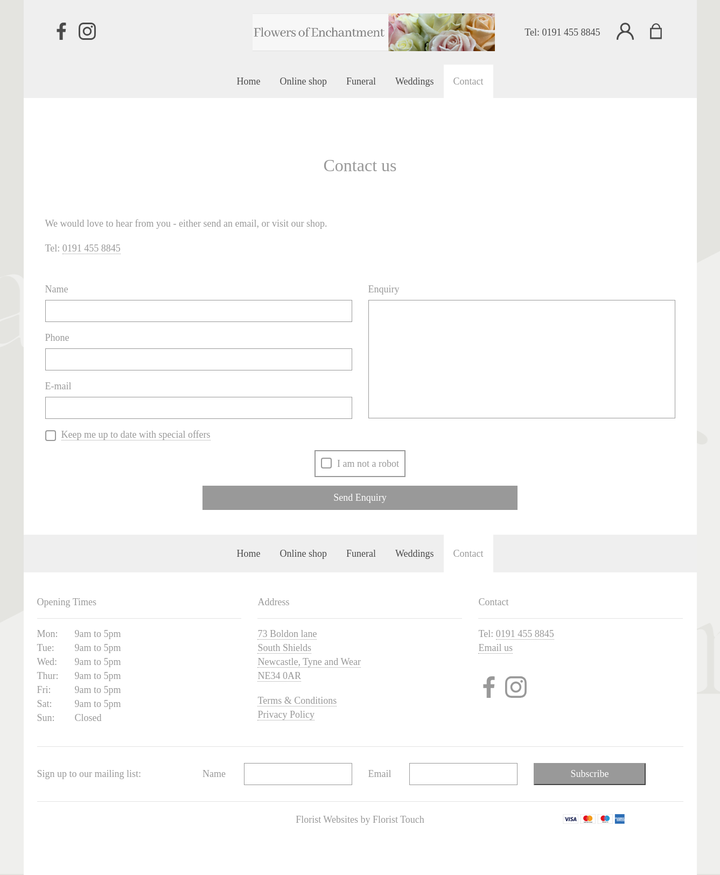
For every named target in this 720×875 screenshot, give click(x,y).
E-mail (58, 386)
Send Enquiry (360, 497)
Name (56, 289)
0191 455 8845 (571, 32)
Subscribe (590, 773)
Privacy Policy (285, 714)
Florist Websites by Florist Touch (360, 819)
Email (380, 773)
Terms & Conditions (297, 700)
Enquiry (384, 289)
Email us (495, 647)
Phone (57, 337)
